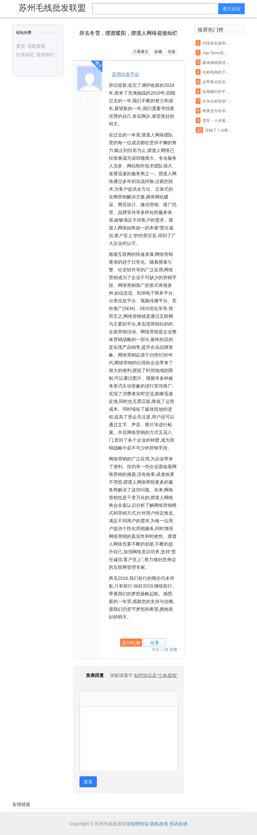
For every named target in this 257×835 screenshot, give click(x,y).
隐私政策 (159, 823)
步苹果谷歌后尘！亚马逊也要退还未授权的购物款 (216, 82)
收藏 (158, 51)
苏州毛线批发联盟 (52, 8)
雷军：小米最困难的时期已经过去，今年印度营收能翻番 (216, 120)
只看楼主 (141, 51)
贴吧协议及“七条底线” (156, 675)
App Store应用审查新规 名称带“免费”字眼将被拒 (216, 53)
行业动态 (25, 54)
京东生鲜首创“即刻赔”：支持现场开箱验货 (216, 101)
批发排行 (45, 54)
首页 (20, 46)
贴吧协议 (140, 823)
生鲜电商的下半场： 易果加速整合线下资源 (216, 72)
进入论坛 (231, 8)
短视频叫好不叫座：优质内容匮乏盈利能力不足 (216, 91)
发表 (88, 781)
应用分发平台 (125, 74)
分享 (154, 642)
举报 (155, 649)
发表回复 (91, 675)
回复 (172, 51)
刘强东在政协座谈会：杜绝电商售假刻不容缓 (216, 43)
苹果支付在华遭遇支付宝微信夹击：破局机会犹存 (216, 111)
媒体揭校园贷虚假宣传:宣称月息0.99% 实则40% (216, 62)
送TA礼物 (131, 642)
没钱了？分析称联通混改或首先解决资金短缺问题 (219, 130)
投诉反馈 (179, 823)
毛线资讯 (36, 46)
